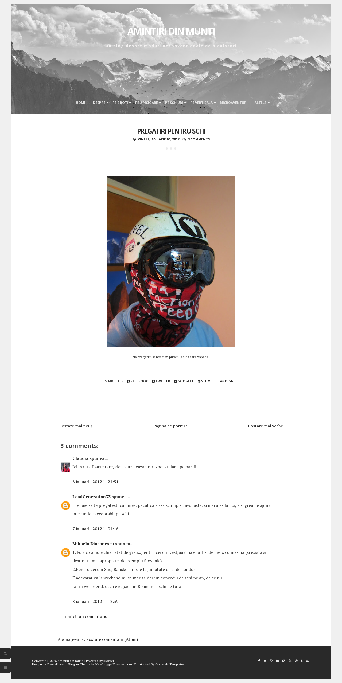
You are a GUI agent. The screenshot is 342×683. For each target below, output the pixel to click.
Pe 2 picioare (146, 102)
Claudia (80, 458)
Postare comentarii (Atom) (112, 639)
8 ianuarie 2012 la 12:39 (95, 601)
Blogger (108, 661)
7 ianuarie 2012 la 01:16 (95, 529)
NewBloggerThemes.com (113, 664)
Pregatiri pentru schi (171, 130)
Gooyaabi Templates (170, 664)
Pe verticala (201, 102)
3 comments (199, 139)
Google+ (184, 381)
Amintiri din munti (171, 31)
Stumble (207, 381)
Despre (99, 102)
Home (81, 102)
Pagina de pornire (170, 426)
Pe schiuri (174, 102)
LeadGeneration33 (91, 497)
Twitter (161, 381)
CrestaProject (56, 664)
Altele (260, 102)
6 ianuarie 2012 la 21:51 (95, 482)
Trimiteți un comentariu (83, 616)
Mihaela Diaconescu (93, 544)
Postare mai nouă (76, 426)
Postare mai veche (265, 426)
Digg (226, 381)
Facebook (137, 381)
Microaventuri (233, 102)
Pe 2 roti (120, 102)
